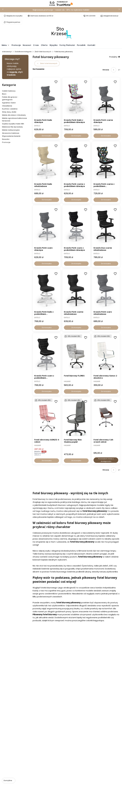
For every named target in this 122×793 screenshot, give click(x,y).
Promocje (6, 142)
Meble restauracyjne (11, 130)
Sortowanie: (39, 69)
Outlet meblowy (8, 91)
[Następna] (119, 10)
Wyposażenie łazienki (11, 136)
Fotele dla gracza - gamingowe (10, 98)
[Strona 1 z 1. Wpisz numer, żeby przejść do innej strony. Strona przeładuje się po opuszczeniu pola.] (113, 69)
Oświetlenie (7, 106)
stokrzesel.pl (7, 51)
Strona (106, 70)
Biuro (4, 94)
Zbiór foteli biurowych (43, 51)
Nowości (5, 139)
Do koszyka (46, 135)
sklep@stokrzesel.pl (110, 16)
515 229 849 (90, 16)
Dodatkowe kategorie (23, 51)
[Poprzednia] (3, 10)
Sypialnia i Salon (9, 102)
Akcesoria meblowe (10, 133)
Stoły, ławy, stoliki (9, 112)
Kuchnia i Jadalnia (9, 109)
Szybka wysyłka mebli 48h (13, 124)
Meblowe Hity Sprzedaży (12, 127)
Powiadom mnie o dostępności (106, 459)
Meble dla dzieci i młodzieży (14, 115)
